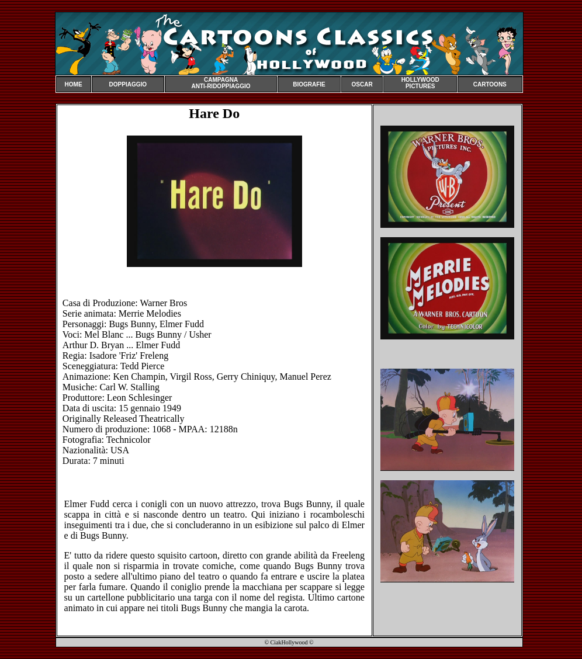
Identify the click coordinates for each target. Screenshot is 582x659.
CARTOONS (490, 84)
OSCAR (362, 84)
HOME (73, 84)
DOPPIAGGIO (128, 84)
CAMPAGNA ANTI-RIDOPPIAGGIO (220, 83)
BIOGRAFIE (309, 84)
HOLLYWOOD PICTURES (420, 83)
